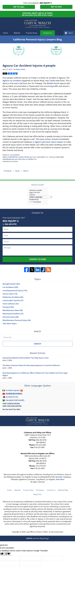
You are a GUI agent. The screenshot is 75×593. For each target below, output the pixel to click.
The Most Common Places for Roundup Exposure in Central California (31, 365)
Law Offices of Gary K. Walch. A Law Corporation (44, 532)
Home (5, 33)
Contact (47, 33)
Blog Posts (37, 494)
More (71, 33)
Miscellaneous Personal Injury (17, 320)
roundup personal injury (15, 290)
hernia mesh (10, 294)
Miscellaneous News (13, 310)
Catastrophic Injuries (13, 300)
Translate (35, 202)
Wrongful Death (11, 284)
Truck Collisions (11, 304)
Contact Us (51, 490)
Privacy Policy (28, 490)
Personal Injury (11, 317)
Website (17, 33)
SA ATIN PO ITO (12, 397)
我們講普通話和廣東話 (14, 394)
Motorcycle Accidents (13, 314)
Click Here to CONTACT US (27, 159)
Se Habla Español (13, 390)
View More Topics (10, 323)
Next (25, 170)
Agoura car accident (12, 80)
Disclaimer (40, 490)
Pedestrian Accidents (13, 297)
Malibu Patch (53, 83)
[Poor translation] (7, 554)
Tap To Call (18, 7)
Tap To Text (56, 7)
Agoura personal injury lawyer (49, 142)
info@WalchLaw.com (10, 159)
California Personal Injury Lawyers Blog (37, 24)
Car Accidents (15, 155)
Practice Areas (31, 33)
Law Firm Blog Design (37, 538)
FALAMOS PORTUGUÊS (15, 400)
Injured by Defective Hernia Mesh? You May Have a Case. (26, 358)
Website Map (63, 490)
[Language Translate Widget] (40, 197)
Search (37, 343)
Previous (7, 170)
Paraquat (8, 307)
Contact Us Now (37, 259)
